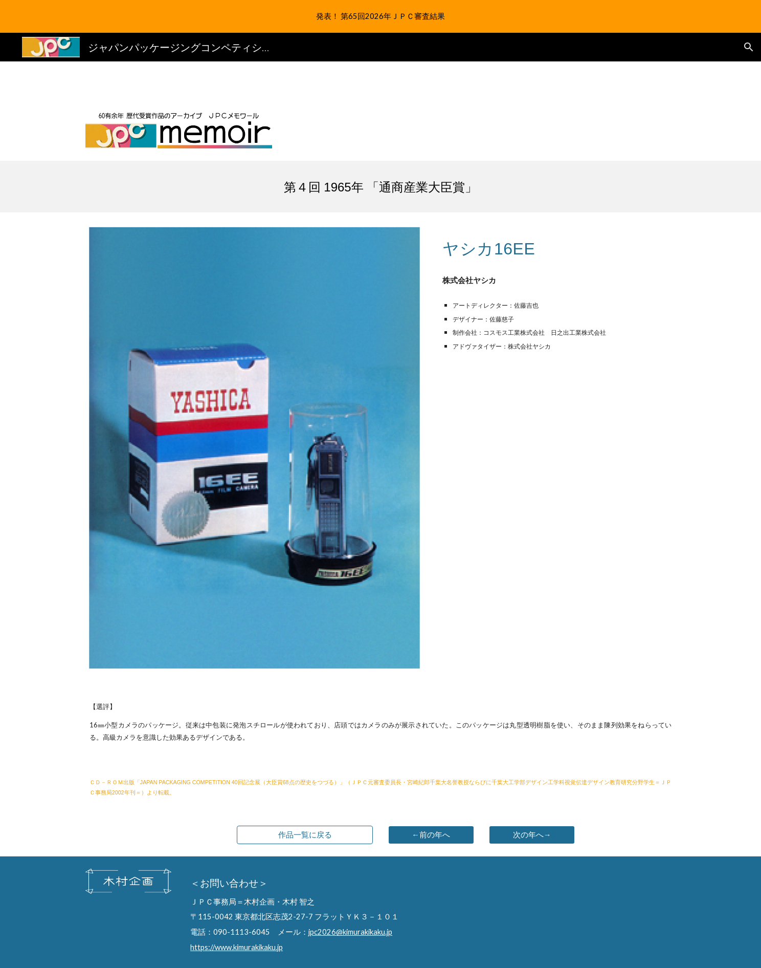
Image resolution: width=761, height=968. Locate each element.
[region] (380, 16)
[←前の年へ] (431, 835)
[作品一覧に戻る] (304, 835)
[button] (748, 47)
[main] (380, 187)
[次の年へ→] (531, 835)
